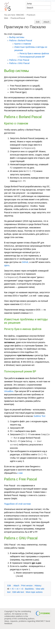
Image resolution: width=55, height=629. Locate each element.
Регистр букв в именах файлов (34, 53)
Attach (46, 22)
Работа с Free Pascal (19, 60)
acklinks (29, 589)
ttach (16, 585)
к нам (20, 473)
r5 (12, 589)
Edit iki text (18, 592)
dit (9, 585)
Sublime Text (39, 416)
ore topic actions (34, 592)
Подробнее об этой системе (17, 504)
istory (38, 585)
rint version (27, 585)
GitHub (25, 262)
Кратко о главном (22, 44)
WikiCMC (20, 15)
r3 (22, 589)
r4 (17, 589)
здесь (6, 265)
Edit (37, 22)
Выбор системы (16, 37)
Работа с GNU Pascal (19, 63)
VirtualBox (8, 391)
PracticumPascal (18, 18)
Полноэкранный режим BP (32, 57)
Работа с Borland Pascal (20, 40)
